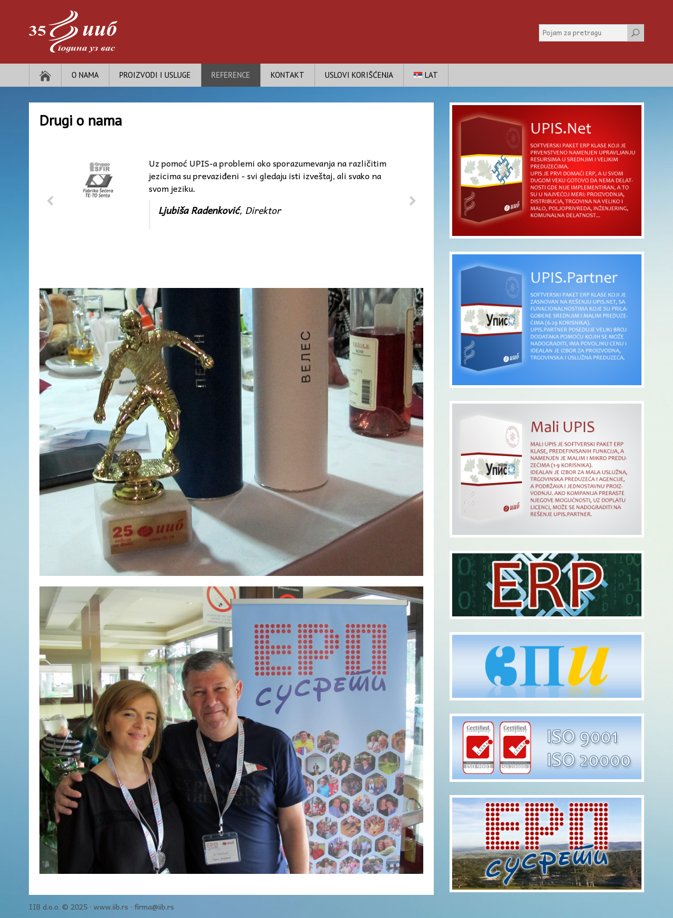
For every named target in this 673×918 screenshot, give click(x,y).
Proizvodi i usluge (155, 75)
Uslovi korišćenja (359, 75)
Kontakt (287, 75)
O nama (85, 75)
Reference (230, 75)
